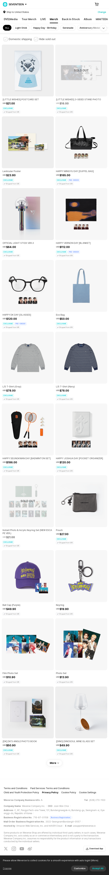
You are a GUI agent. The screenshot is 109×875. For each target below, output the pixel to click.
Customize (79, 868)
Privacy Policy (50, 792)
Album (88, 19)
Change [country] (102, 12)
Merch (54, 19)
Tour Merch (29, 19)
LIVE (43, 19)
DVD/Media (11, 19)
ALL (7, 27)
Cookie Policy (68, 792)
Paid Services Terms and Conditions (50, 788)
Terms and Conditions (15, 788)
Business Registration (60, 817)
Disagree (7, 868)
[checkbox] (18, 39)
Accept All (97, 868)
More (54, 763)
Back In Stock (71, 19)
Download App (94, 848)
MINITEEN (102, 19)
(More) (94, 860)
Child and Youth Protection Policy (21, 792)
